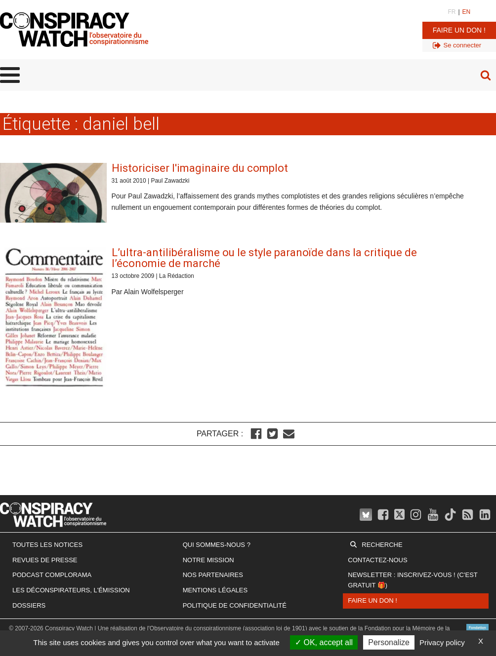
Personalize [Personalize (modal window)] (389, 642)
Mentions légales (215, 590)
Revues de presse (45, 560)
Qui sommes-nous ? (216, 544)
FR (451, 11)
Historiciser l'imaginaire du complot (200, 168)
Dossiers (28, 605)
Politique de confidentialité (235, 605)
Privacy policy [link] (442, 642)
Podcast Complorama (51, 575)
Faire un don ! (459, 30)
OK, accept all (324, 642)
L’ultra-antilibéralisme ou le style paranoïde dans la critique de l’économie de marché (264, 258)
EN (466, 11)
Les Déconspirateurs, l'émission (71, 590)
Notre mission (208, 560)
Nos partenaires (213, 575)
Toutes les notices (47, 544)
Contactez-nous (377, 560)
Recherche (382, 544)
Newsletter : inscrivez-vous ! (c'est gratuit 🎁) (412, 580)
